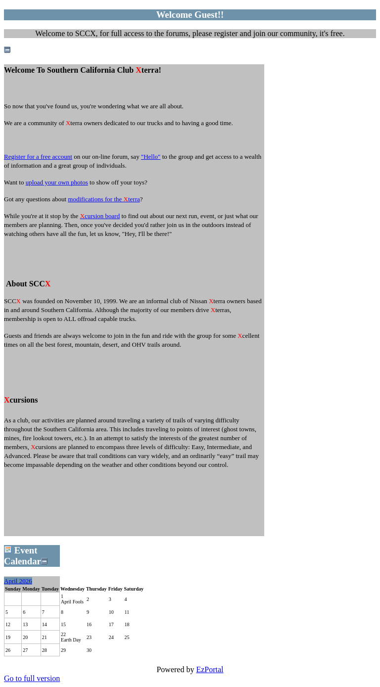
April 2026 (18, 581)
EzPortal (209, 669)
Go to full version (32, 678)
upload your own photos (57, 182)
